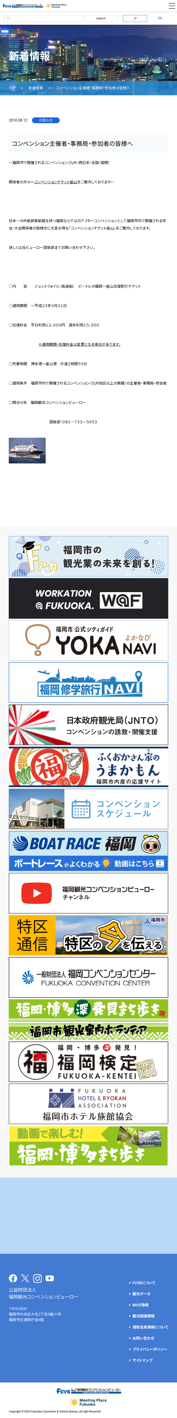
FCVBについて (144, 1283)
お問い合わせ (143, 1338)
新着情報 (35, 88)
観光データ (141, 1294)
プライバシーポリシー (150, 1349)
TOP (12, 88)
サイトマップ (142, 1360)
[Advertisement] (88, 1215)
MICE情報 (141, 1305)
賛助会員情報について (150, 1327)
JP (135, 18)
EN (160, 18)
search (101, 18)
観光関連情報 (144, 1316)
